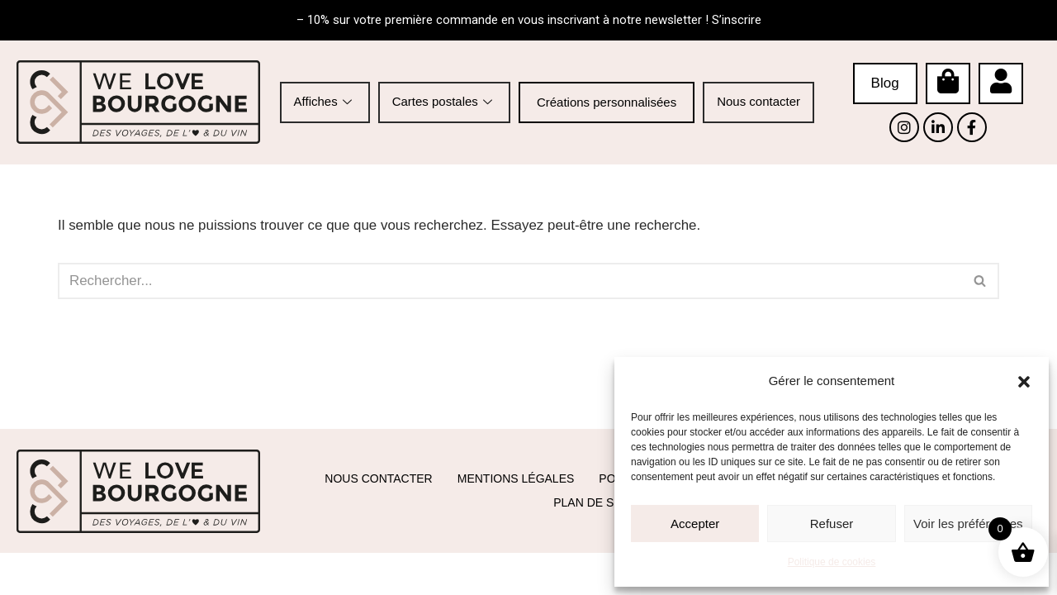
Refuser (832, 523)
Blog (885, 83)
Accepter (695, 523)
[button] (1024, 382)
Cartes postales (444, 101)
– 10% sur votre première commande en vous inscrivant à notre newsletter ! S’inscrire (528, 19)
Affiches (325, 101)
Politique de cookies (832, 562)
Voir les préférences (968, 523)
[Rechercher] (510, 281)
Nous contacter (758, 101)
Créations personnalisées (606, 102)
